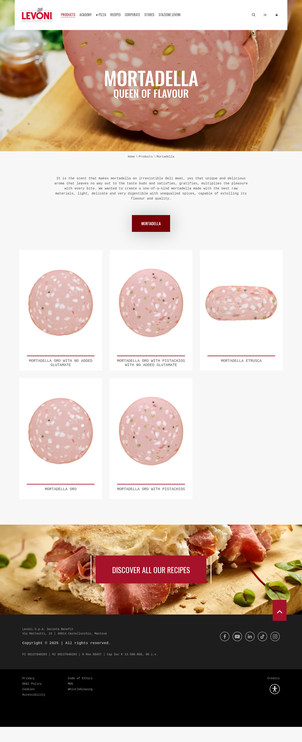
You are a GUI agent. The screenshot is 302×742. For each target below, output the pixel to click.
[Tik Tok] (261, 652)
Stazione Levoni (170, 14)
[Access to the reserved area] (276, 15)
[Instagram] (275, 652)
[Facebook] (222, 652)
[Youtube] (235, 652)
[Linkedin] (248, 652)
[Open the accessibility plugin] (275, 704)
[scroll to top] (279, 625)
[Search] (253, 15)
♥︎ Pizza (101, 14)
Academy (85, 14)
